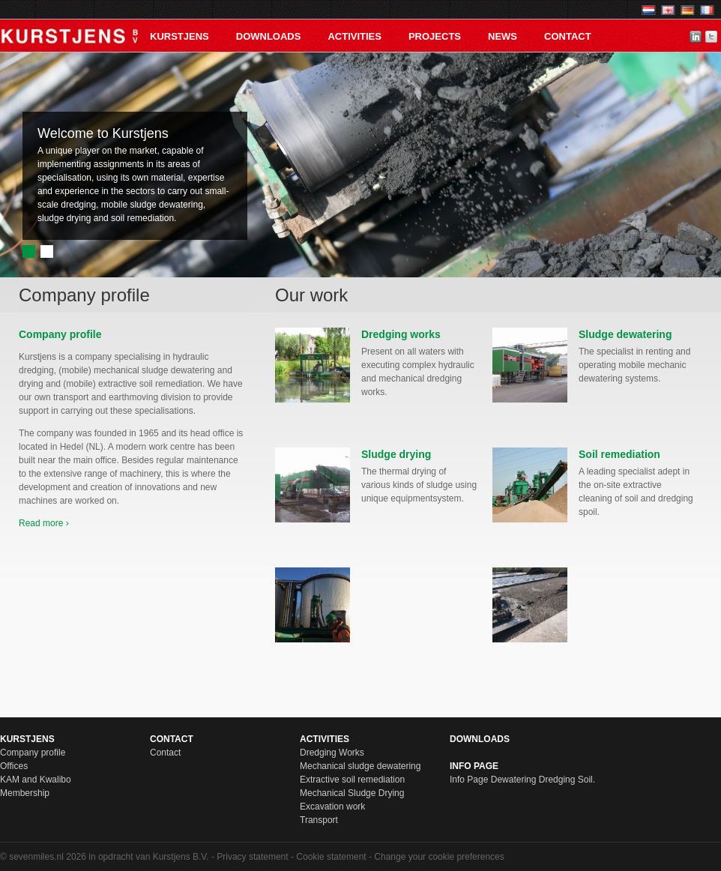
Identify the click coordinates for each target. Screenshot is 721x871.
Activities (354, 36)
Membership (24, 793)
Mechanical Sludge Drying (352, 793)
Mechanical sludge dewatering (360, 766)
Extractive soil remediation (352, 779)
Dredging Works (332, 752)
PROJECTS (434, 36)
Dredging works (401, 334)
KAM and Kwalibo (35, 779)
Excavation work (332, 806)
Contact (567, 36)
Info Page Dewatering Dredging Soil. (522, 779)
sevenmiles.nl (36, 857)
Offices (14, 766)
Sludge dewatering (625, 334)
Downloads (268, 36)
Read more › (44, 523)
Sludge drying (396, 454)
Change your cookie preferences (439, 857)
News (502, 36)
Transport (319, 820)
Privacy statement (252, 857)
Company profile (32, 752)
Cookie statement (331, 857)
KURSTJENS (179, 36)
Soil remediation (619, 454)
